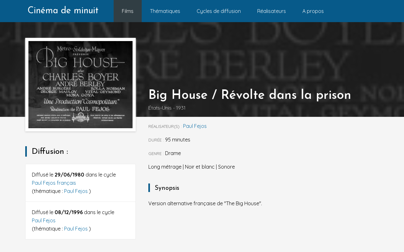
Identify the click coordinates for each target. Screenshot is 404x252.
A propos (313, 11)
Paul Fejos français (54, 183)
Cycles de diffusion (219, 11)
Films (128, 11)
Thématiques (165, 11)
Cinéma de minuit (62, 10)
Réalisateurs (271, 11)
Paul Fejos (76, 191)
